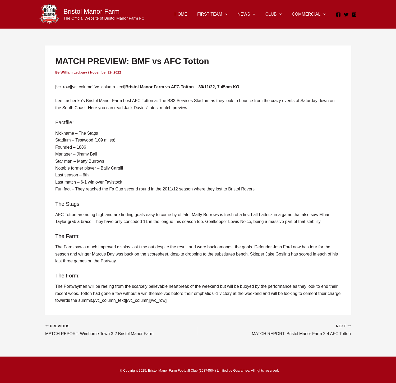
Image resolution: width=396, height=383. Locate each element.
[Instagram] (354, 14)
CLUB (276, 14)
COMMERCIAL (309, 14)
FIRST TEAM (218, 14)
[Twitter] (346, 14)
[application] (230, 14)
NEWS (250, 14)
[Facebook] (338, 14)
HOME (188, 14)
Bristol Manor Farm (91, 11)
